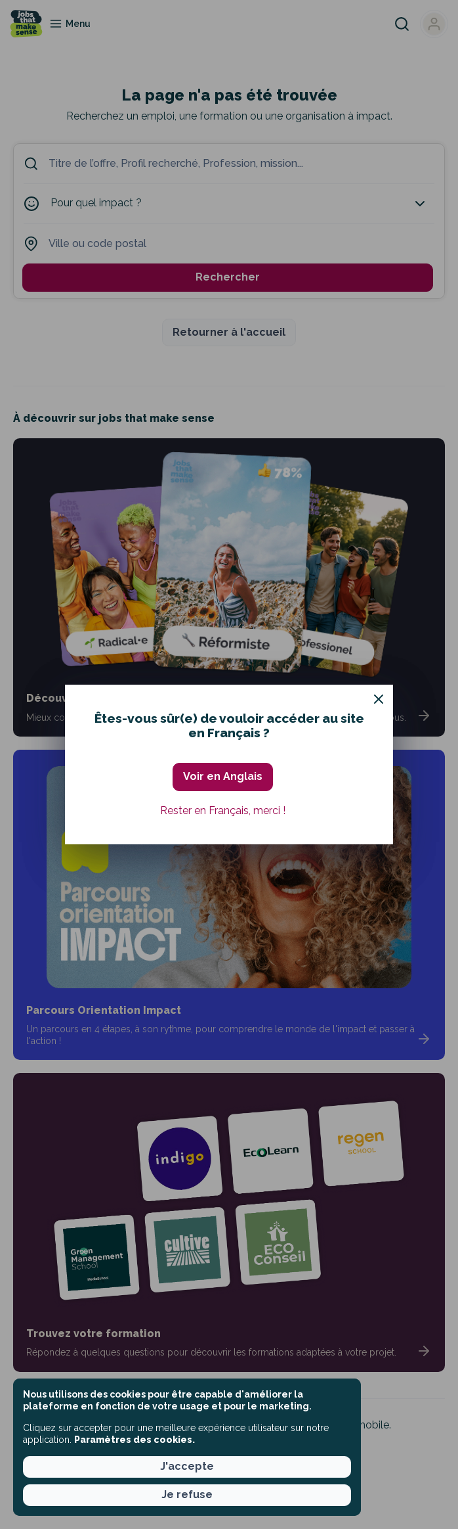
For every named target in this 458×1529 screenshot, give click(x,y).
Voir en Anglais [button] (222, 776)
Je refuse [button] (187, 1494)
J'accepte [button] (187, 1466)
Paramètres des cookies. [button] (134, 1439)
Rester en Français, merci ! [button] (222, 810)
